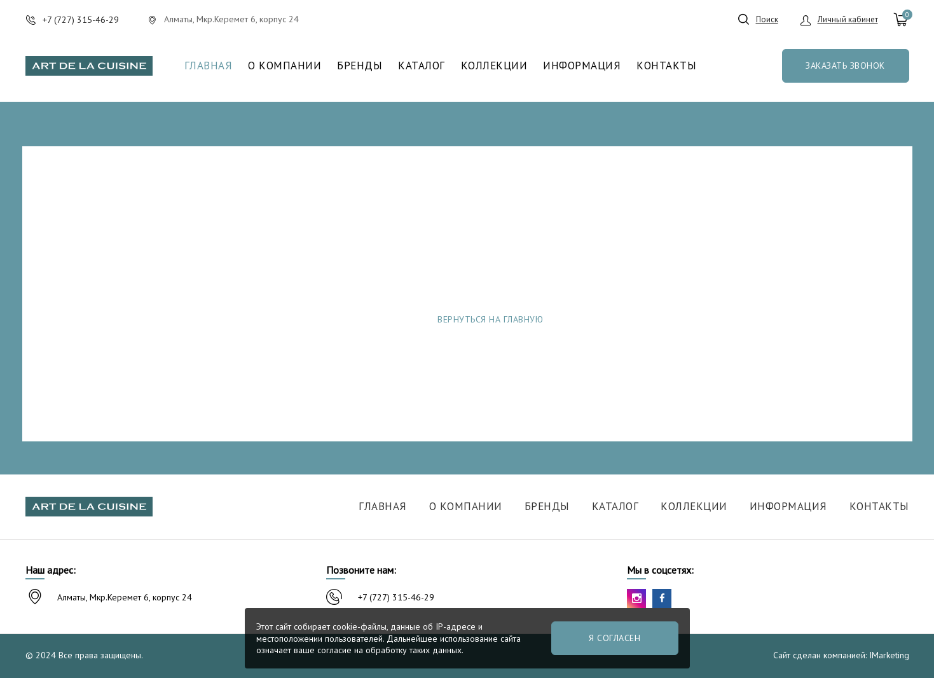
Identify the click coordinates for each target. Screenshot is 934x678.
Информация (582, 65)
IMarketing (889, 655)
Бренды (359, 65)
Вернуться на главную (490, 319)
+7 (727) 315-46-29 (396, 597)
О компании (284, 65)
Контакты (666, 65)
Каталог (421, 65)
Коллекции (494, 65)
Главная (208, 65)
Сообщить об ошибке (672, 319)
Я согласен (614, 638)
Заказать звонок (845, 65)
